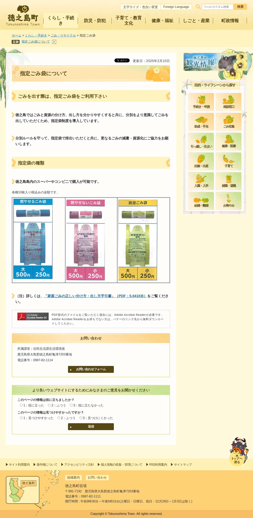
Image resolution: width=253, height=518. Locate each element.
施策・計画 (198, 197)
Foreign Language (176, 6)
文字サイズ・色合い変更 (140, 7)
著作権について (47, 464)
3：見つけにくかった (98, 418)
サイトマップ (183, 464)
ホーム (16, 35)
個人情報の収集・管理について (121, 464)
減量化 (195, 188)
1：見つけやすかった (38, 418)
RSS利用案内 (158, 464)
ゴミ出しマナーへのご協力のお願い (215, 221)
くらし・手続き (36, 35)
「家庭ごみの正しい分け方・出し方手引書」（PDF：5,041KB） (95, 296)
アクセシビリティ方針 (79, 464)
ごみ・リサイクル (63, 35)
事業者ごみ (198, 154)
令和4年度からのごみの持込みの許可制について (216, 166)
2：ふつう (59, 405)
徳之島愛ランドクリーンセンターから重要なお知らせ (217, 209)
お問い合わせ (97, 477)
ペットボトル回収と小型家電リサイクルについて (217, 143)
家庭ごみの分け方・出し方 (209, 117)
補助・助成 (198, 178)
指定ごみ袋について (36, 41)
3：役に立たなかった (88, 405)
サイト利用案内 (19, 464)
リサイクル (198, 79)
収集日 (195, 98)
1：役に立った (33, 405)
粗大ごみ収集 (199, 107)
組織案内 (73, 477)
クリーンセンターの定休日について (215, 69)
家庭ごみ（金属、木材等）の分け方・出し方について (217, 129)
